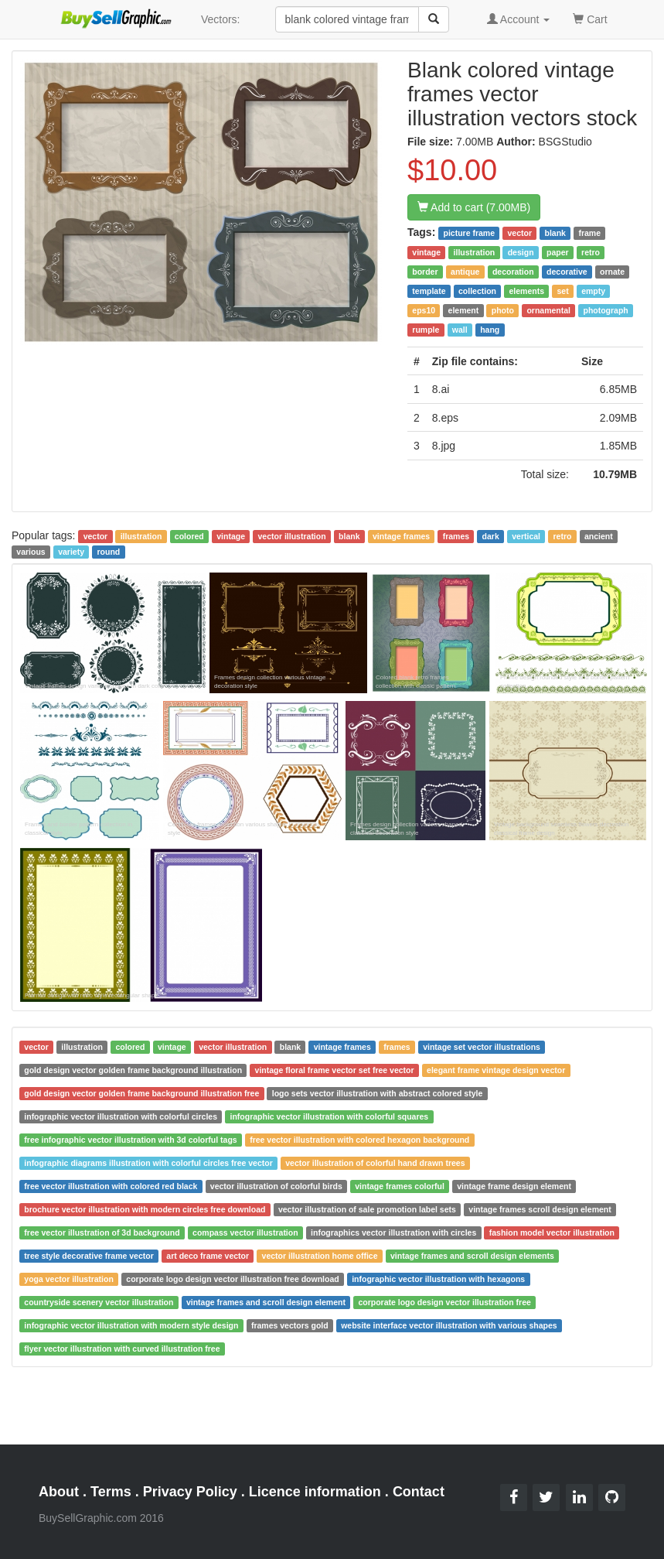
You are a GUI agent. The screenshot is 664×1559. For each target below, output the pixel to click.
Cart (590, 18)
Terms (110, 1491)
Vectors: (220, 19)
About (59, 1491)
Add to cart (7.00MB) (473, 207)
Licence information (315, 1491)
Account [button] (518, 19)
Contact (418, 1491)
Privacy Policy (190, 1491)
